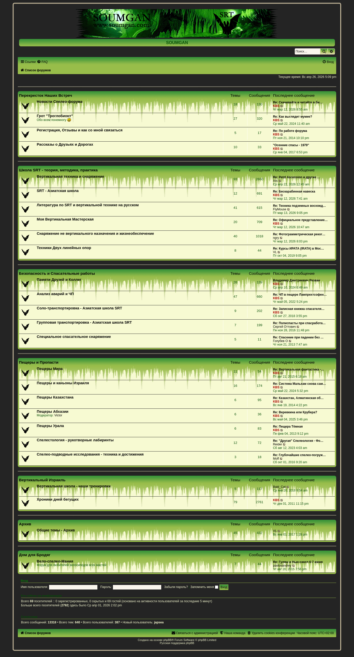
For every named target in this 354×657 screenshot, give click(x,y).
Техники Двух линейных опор (64, 248)
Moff (276, 458)
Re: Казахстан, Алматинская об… (298, 398)
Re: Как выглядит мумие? (292, 116)
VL (275, 252)
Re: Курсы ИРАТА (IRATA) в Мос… (298, 248)
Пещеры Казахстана (55, 397)
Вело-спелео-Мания (55, 561)
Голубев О (280, 341)
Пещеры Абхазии (52, 411)
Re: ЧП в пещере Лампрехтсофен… (300, 294)
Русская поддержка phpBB (177, 643)
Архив (25, 524)
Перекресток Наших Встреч (45, 95)
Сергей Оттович (284, 326)
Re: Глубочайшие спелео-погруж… (299, 455)
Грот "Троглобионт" (55, 116)
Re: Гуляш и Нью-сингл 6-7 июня (298, 562)
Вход (24, 580)
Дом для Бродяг (35, 555)
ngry (276, 238)
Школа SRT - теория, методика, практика (58, 170)
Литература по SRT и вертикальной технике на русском (88, 205)
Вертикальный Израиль (42, 480)
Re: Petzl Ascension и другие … (296, 177)
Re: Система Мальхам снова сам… (299, 384)
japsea (159, 622)
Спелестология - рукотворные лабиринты (75, 440)
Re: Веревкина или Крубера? (295, 412)
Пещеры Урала (50, 426)
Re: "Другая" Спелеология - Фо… (298, 441)
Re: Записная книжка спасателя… (298, 309)
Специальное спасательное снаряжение (74, 337)
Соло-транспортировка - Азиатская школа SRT (79, 308)
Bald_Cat (279, 487)
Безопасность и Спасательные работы (57, 273)
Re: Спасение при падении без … (298, 337)
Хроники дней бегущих (58, 499)
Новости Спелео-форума (60, 102)
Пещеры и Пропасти (38, 362)
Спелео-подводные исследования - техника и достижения (90, 454)
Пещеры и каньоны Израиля (63, 383)
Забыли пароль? (176, 587)
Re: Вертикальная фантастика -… (298, 369)
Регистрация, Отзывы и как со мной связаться (80, 130)
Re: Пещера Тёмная (288, 426)
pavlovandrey (282, 565)
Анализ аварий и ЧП (55, 294)
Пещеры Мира (50, 369)
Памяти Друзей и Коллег (59, 280)
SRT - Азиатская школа (58, 191)
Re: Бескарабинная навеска (294, 191)
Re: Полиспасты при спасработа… (299, 323)
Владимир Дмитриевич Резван (296, 280)
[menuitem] (42, 62)
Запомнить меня (204, 587)
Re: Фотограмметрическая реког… (299, 234)
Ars (275, 181)
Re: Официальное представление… (300, 220)
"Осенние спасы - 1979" (291, 145)
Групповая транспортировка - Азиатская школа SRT (84, 322)
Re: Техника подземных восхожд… (299, 206)
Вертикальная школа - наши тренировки (74, 486)
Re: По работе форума (290, 131)
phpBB (167, 639)
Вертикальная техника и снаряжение (70, 176)
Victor (58, 415)
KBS (276, 106)
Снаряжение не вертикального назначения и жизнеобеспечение (95, 233)
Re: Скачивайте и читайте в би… (297, 102)
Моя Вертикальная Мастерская (65, 219)
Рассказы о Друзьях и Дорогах (65, 144)
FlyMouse (279, 209)
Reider (277, 444)
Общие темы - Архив (56, 530)
